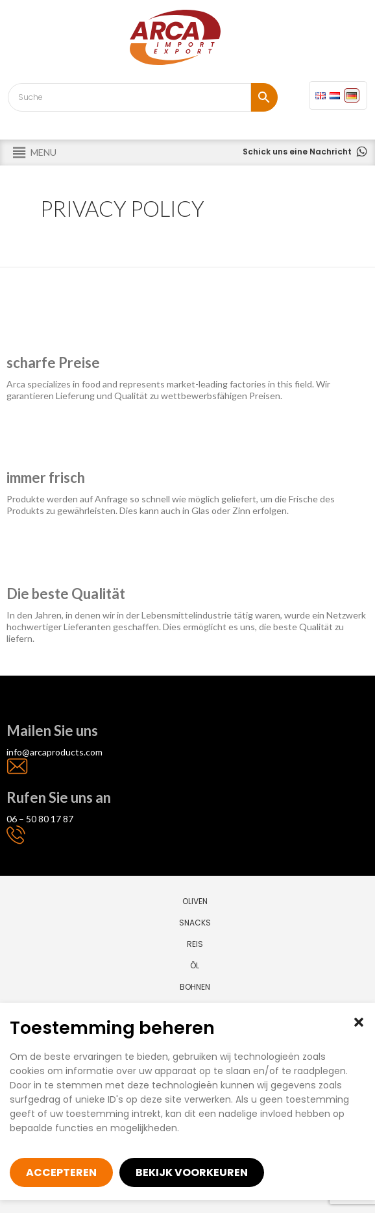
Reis (195, 944)
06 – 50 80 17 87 (39, 818)
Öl (194, 965)
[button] (358, 1022)
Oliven (195, 901)
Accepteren (61, 1172)
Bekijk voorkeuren (192, 1172)
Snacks (195, 922)
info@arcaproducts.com (54, 751)
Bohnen (195, 986)
